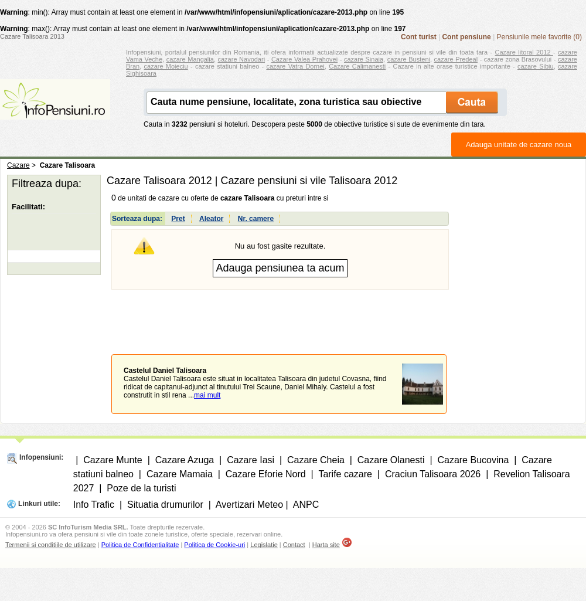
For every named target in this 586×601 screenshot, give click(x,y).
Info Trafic (93, 505)
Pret (178, 219)
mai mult (207, 395)
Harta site (326, 544)
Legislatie (263, 544)
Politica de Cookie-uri (214, 544)
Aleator (211, 219)
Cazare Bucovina (473, 460)
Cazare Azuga (184, 460)
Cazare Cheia (316, 460)
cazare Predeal (456, 59)
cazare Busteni (408, 59)
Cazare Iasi (250, 460)
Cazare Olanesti (391, 460)
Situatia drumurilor (165, 505)
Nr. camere (256, 219)
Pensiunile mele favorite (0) (539, 37)
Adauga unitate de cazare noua (519, 144)
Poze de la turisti (141, 488)
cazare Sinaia (363, 59)
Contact (294, 544)
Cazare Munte (112, 460)
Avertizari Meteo (249, 505)
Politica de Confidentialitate (140, 544)
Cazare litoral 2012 (524, 52)
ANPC (306, 505)
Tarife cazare (345, 474)
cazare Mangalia (190, 59)
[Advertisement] (280, 313)
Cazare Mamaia (179, 474)
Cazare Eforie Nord (266, 474)
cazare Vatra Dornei (295, 66)
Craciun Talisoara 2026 (433, 474)
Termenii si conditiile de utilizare (50, 544)
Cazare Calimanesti (357, 66)
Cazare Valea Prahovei (304, 59)
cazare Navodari (241, 59)
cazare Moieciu (166, 66)
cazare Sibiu (535, 66)
